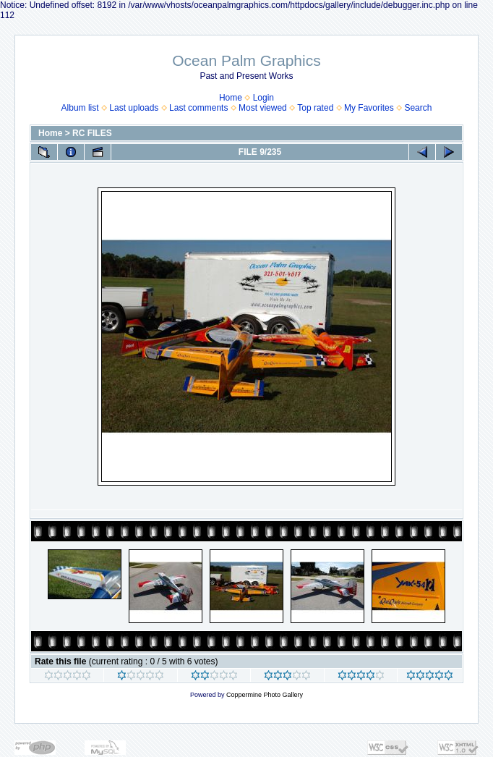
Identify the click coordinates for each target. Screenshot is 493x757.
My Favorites (369, 108)
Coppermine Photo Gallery (264, 694)
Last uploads (133, 108)
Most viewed (263, 108)
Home (230, 98)
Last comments (198, 108)
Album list (80, 108)
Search (418, 108)
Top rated (315, 108)
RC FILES (92, 133)
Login (263, 98)
